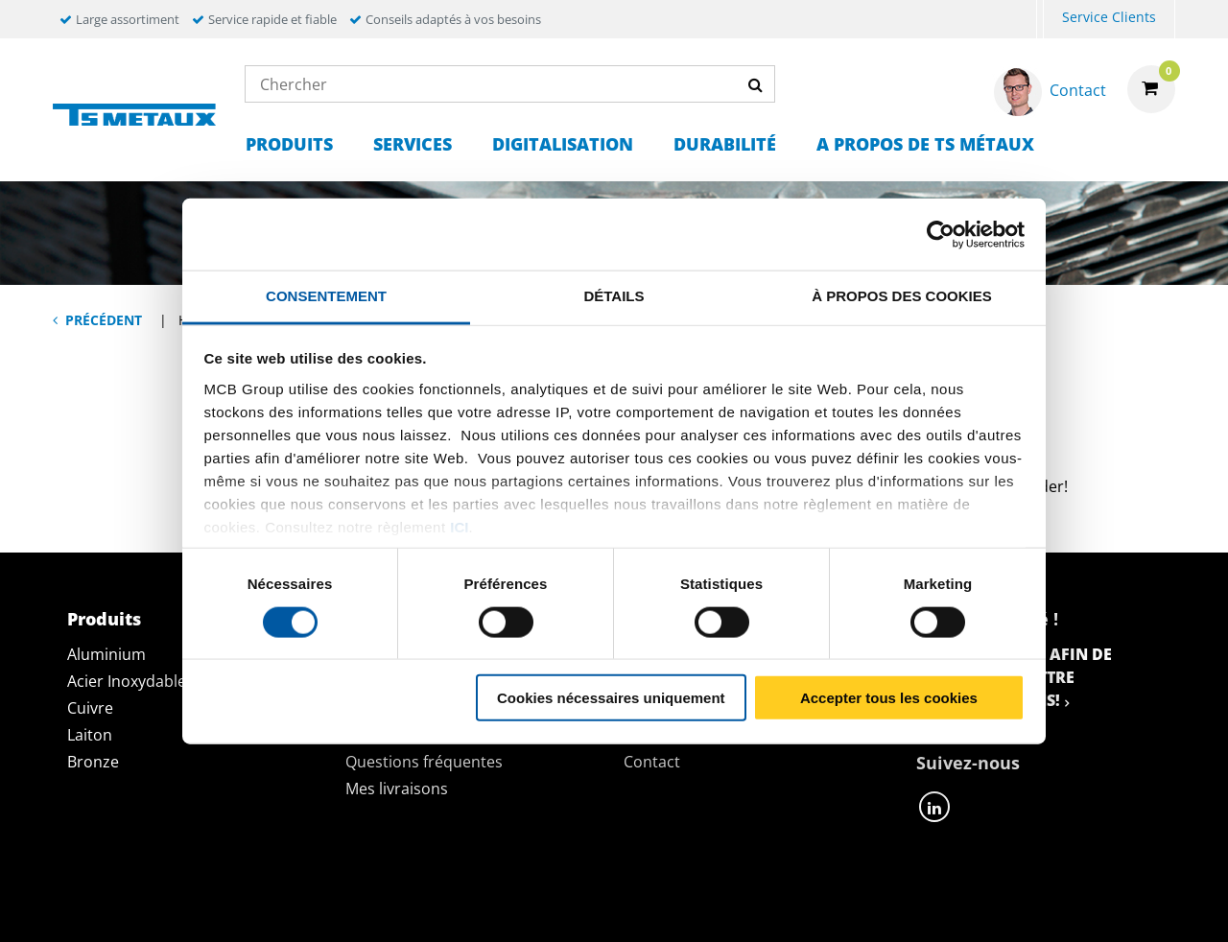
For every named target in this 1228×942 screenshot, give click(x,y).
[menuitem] (1040, 19)
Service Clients (1109, 17)
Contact (652, 761)
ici (459, 526)
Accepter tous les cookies (889, 698)
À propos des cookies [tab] (902, 296)
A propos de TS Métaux (925, 143)
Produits (289, 143)
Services (412, 143)
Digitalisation (562, 143)
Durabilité (724, 143)
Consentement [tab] (326, 296)
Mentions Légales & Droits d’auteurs (1004, 905)
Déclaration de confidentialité (324, 905)
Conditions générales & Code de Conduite (652, 905)
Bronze (93, 761)
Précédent (103, 320)
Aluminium (106, 654)
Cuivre (90, 707)
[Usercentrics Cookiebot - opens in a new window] (941, 234)
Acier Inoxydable (126, 681)
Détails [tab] (613, 296)
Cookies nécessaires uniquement (611, 698)
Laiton (89, 734)
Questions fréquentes (424, 761)
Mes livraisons (396, 788)
